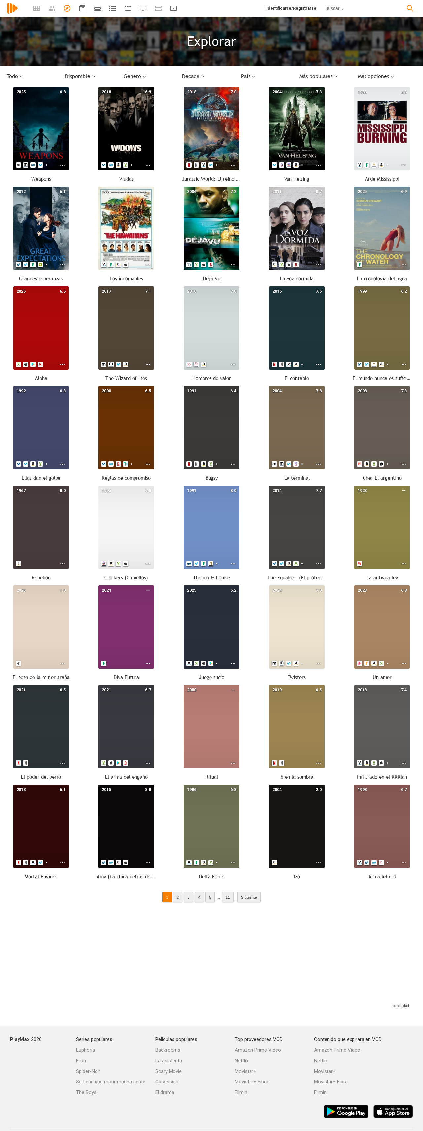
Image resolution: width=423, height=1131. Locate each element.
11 (228, 897)
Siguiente (249, 897)
